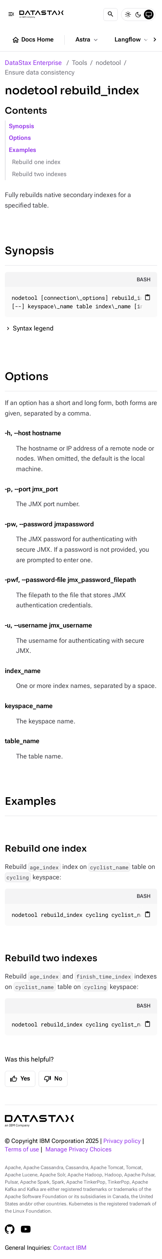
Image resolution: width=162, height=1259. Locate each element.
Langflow (132, 40)
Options (20, 138)
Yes (20, 1078)
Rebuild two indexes (39, 174)
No (53, 1078)
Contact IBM (69, 1247)
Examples (22, 150)
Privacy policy (122, 1141)
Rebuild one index (36, 162)
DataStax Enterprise (33, 62)
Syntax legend (33, 328)
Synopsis (21, 126)
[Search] (110, 14)
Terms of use (22, 1149)
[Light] (128, 14)
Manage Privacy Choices (78, 1149)
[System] (149, 14)
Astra (87, 40)
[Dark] (138, 14)
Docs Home (32, 40)
